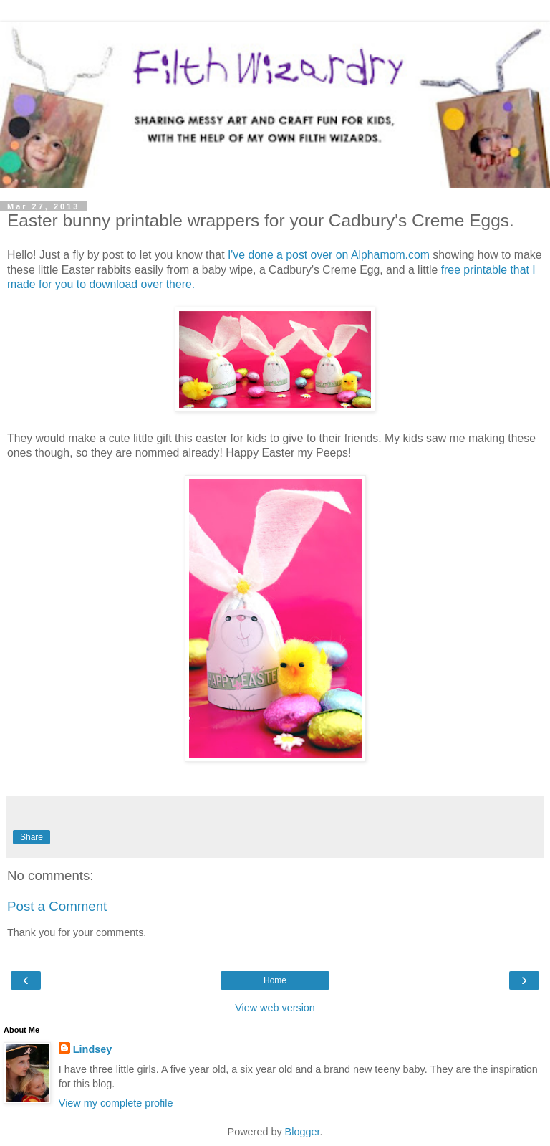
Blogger (302, 1131)
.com (417, 255)
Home (275, 980)
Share (31, 837)
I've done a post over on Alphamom (316, 255)
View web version (275, 1007)
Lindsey (92, 1049)
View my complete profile (116, 1103)
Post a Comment (57, 906)
